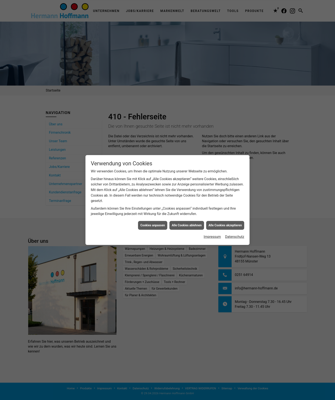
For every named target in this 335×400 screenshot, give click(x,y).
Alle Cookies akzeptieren (225, 218)
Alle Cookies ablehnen (187, 218)
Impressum (212, 230)
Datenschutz (234, 230)
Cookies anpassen (152, 218)
